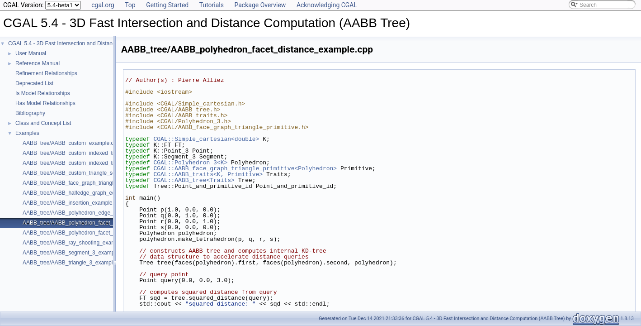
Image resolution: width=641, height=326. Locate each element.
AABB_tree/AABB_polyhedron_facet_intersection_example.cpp (98, 233)
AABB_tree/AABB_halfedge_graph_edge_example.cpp (89, 193)
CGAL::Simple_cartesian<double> (206, 139)
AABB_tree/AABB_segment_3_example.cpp (76, 252)
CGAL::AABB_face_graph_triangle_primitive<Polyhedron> (245, 168)
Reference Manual (37, 63)
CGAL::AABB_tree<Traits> (193, 180)
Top (130, 5)
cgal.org (102, 5)
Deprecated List (34, 83)
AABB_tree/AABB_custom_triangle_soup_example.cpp (89, 173)
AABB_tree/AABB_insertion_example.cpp (73, 203)
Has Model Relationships (45, 103)
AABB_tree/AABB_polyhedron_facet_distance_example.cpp (95, 223)
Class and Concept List (43, 123)
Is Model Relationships (42, 93)
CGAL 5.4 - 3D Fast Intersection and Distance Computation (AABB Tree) (95, 43)
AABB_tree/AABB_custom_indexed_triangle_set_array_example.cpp (105, 153)
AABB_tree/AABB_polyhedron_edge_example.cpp (83, 213)
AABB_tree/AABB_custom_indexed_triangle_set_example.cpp (98, 163)
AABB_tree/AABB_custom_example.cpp (71, 143)
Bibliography (30, 113)
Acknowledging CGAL (327, 5)
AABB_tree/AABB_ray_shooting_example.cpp (78, 243)
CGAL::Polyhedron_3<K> (190, 162)
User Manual (30, 53)
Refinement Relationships (46, 73)
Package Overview (260, 5)
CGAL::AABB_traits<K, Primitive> (208, 174)
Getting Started (167, 5)
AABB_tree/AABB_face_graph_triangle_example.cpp (86, 183)
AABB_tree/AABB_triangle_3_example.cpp (74, 262)
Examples (27, 133)
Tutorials (211, 5)
